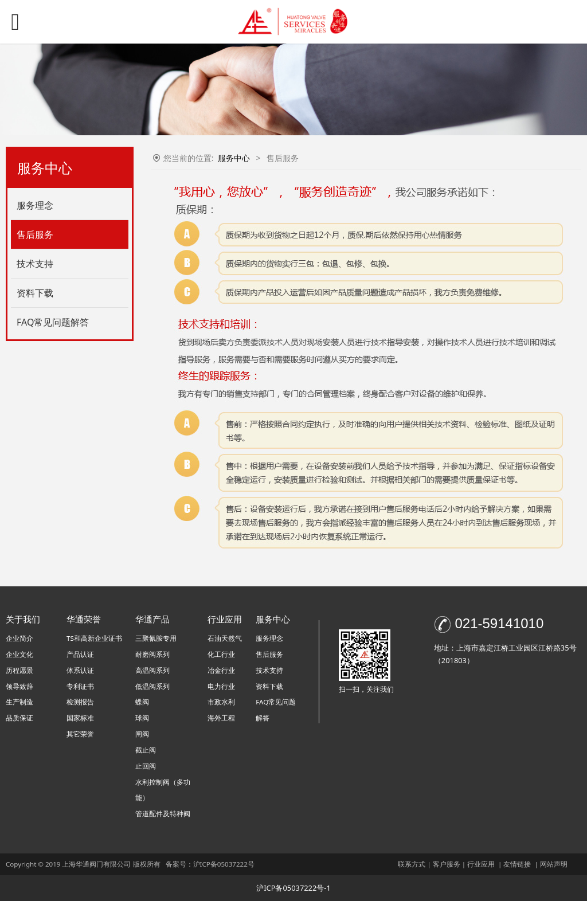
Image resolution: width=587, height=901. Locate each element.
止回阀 (145, 766)
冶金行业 (221, 670)
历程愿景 (19, 670)
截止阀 (145, 750)
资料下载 (35, 293)
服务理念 (35, 205)
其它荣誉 (80, 734)
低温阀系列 (152, 686)
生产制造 (19, 702)
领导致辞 (19, 686)
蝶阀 (142, 702)
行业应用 (481, 864)
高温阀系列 (152, 670)
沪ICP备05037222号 (224, 864)
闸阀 (142, 734)
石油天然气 (225, 638)
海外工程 (221, 718)
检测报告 (80, 702)
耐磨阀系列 (152, 654)
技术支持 (35, 263)
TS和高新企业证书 (94, 638)
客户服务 (446, 864)
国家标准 (80, 718)
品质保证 (19, 718)
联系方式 (411, 864)
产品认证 (80, 654)
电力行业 (221, 686)
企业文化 (19, 654)
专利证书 (80, 686)
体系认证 (80, 670)
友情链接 (517, 864)
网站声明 (554, 864)
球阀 (142, 718)
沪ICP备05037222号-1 (293, 888)
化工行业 (221, 654)
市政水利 (221, 702)
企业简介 (19, 638)
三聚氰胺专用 (156, 638)
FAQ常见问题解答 (53, 322)
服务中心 (234, 157)
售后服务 (35, 234)
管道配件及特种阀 (162, 813)
